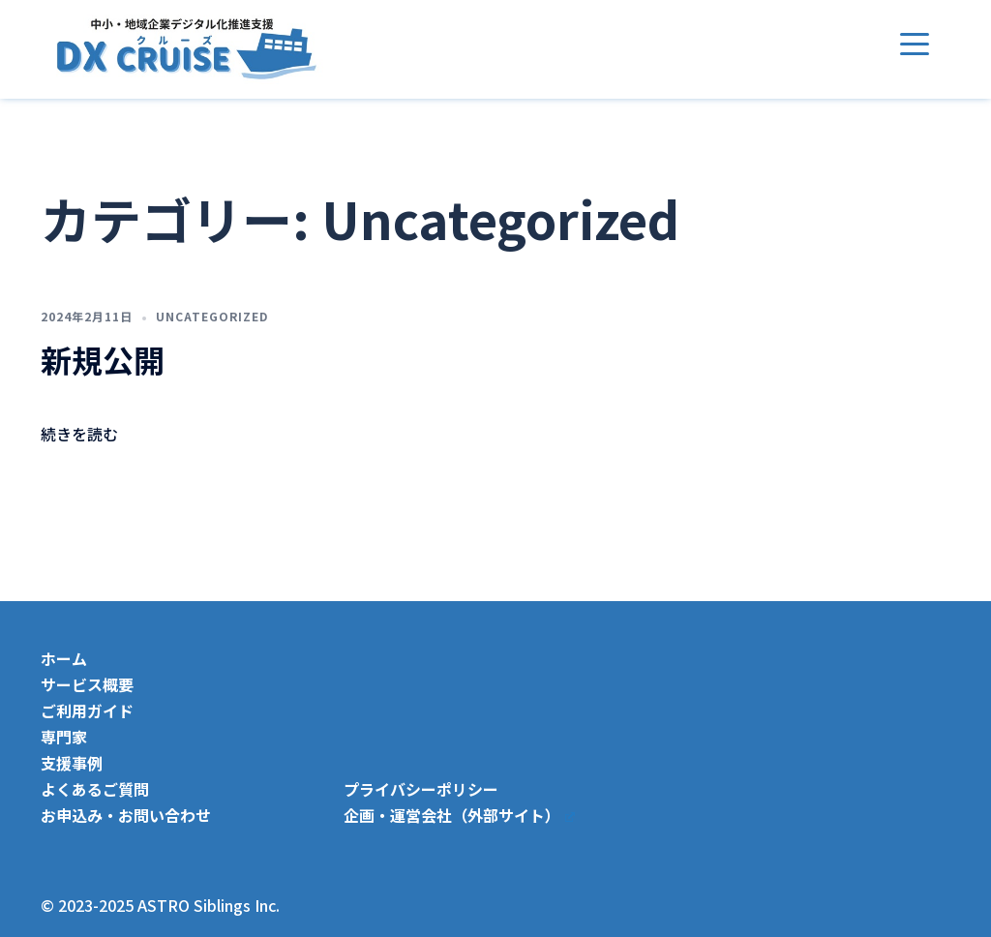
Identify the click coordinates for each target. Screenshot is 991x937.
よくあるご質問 (95, 789)
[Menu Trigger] (915, 43)
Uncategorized (212, 316)
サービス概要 (87, 684)
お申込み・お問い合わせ (126, 815)
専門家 (64, 736)
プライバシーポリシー (421, 789)
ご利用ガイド (87, 710)
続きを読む (79, 433)
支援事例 (72, 762)
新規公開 (103, 359)
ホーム (64, 658)
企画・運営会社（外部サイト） (459, 815)
